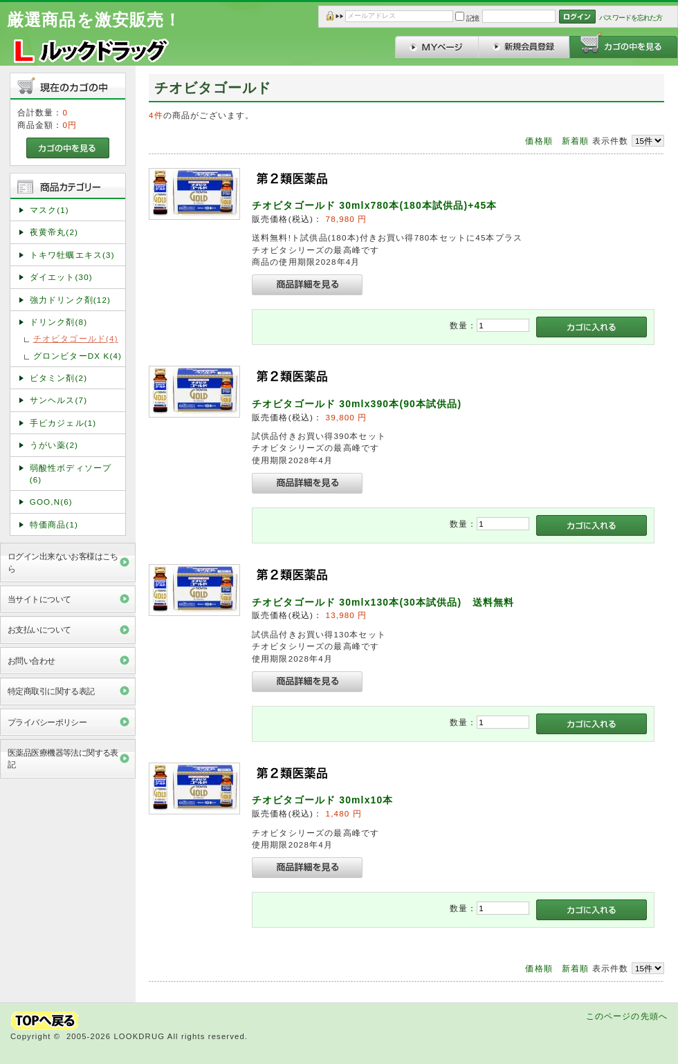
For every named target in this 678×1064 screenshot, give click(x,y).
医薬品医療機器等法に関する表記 (63, 758)
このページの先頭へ (627, 1015)
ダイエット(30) (61, 276)
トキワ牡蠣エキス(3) (72, 254)
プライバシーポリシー (47, 722)
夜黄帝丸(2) (54, 231)
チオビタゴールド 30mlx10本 (322, 799)
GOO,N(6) (51, 501)
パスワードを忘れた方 (630, 17)
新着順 (575, 140)
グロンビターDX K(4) (77, 355)
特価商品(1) (54, 524)
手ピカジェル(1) (63, 422)
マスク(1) (49, 209)
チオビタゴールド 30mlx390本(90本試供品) (356, 403)
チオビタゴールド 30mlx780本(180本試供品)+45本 (374, 205)
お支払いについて (39, 629)
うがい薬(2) (54, 444)
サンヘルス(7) (58, 399)
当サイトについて (39, 599)
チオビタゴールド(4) (75, 338)
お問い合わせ (31, 660)
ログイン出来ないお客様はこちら (63, 562)
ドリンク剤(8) (58, 321)
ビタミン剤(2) (58, 377)
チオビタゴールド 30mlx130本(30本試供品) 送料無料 (383, 602)
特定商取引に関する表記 (51, 691)
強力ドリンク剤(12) (70, 299)
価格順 (538, 140)
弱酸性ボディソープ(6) (70, 473)
